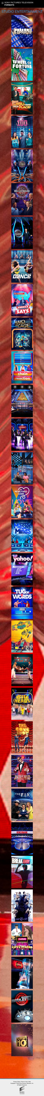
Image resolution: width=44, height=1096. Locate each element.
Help (29, 1081)
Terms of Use (24, 1081)
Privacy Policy (16, 1081)
